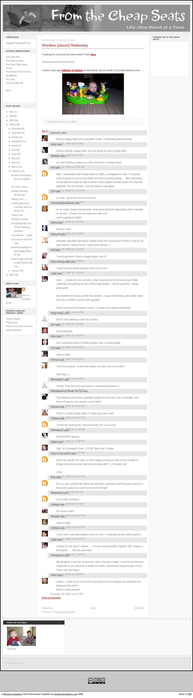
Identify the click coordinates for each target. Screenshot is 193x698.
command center (15, 663)
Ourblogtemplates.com (66, 694)
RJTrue (55, 360)
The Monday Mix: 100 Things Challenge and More (21, 227)
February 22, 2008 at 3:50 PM (67, 574)
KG (52, 167)
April (14, 162)
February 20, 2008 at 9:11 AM (67, 143)
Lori (53, 191)
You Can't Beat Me (14, 83)
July (14, 150)
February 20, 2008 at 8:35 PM (67, 359)
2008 (11, 124)
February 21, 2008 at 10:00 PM (68, 515)
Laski (53, 273)
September (17, 141)
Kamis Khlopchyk (60, 261)
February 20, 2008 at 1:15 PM (67, 221)
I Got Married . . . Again (21, 235)
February (16, 171)
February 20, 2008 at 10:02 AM (68, 166)
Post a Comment (51, 597)
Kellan (54, 442)
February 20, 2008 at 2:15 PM (67, 272)
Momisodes (57, 379)
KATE (54, 575)
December (17, 128)
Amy (53, 477)
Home (93, 608)
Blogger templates (12, 694)
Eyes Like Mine (13, 57)
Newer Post (47, 608)
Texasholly (56, 493)
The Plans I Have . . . (20, 187)
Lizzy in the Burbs (60, 453)
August (15, 145)
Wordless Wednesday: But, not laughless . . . (22, 179)
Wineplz (55, 516)
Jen (53, 324)
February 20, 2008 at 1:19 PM (67, 249)
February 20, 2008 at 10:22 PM (68, 417)
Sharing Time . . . (19, 199)
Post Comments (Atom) (64, 612)
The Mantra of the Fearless (18, 72)
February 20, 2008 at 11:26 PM (68, 441)
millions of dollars (72, 70)
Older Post (139, 608)
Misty (53, 144)
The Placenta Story (15, 61)
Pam (53, 336)
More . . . (10, 90)
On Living (10, 79)
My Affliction (11, 75)
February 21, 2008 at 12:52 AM (68, 476)
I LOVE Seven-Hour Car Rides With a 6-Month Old (21, 207)
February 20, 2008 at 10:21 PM (68, 406)
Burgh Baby (57, 313)
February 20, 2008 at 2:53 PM (67, 323)
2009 (11, 120)
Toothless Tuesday (19, 219)
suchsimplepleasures (62, 203)
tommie (55, 407)
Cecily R (55, 234)
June (14, 154)
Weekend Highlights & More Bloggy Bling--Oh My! (21, 251)
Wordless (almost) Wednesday (65, 45)
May (14, 158)
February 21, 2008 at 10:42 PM (68, 538)
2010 (11, 116)
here (93, 54)
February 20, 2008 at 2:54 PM (67, 335)
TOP (189, 694)
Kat (52, 250)
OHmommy (57, 430)
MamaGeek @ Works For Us (67, 391)
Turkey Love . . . (18, 215)
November (17, 133)
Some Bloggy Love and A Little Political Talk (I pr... (22, 263)
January (15, 270)
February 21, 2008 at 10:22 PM (68, 527)
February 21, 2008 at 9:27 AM (67, 503)
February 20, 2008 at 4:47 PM (67, 347)
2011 (11, 112)
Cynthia (55, 418)
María (54, 222)
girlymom (56, 132)
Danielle (55, 156)
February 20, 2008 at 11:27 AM (68, 190)
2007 (11, 275)
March (15, 167)
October (15, 137)
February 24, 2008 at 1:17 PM (67, 594)
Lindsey (55, 504)
